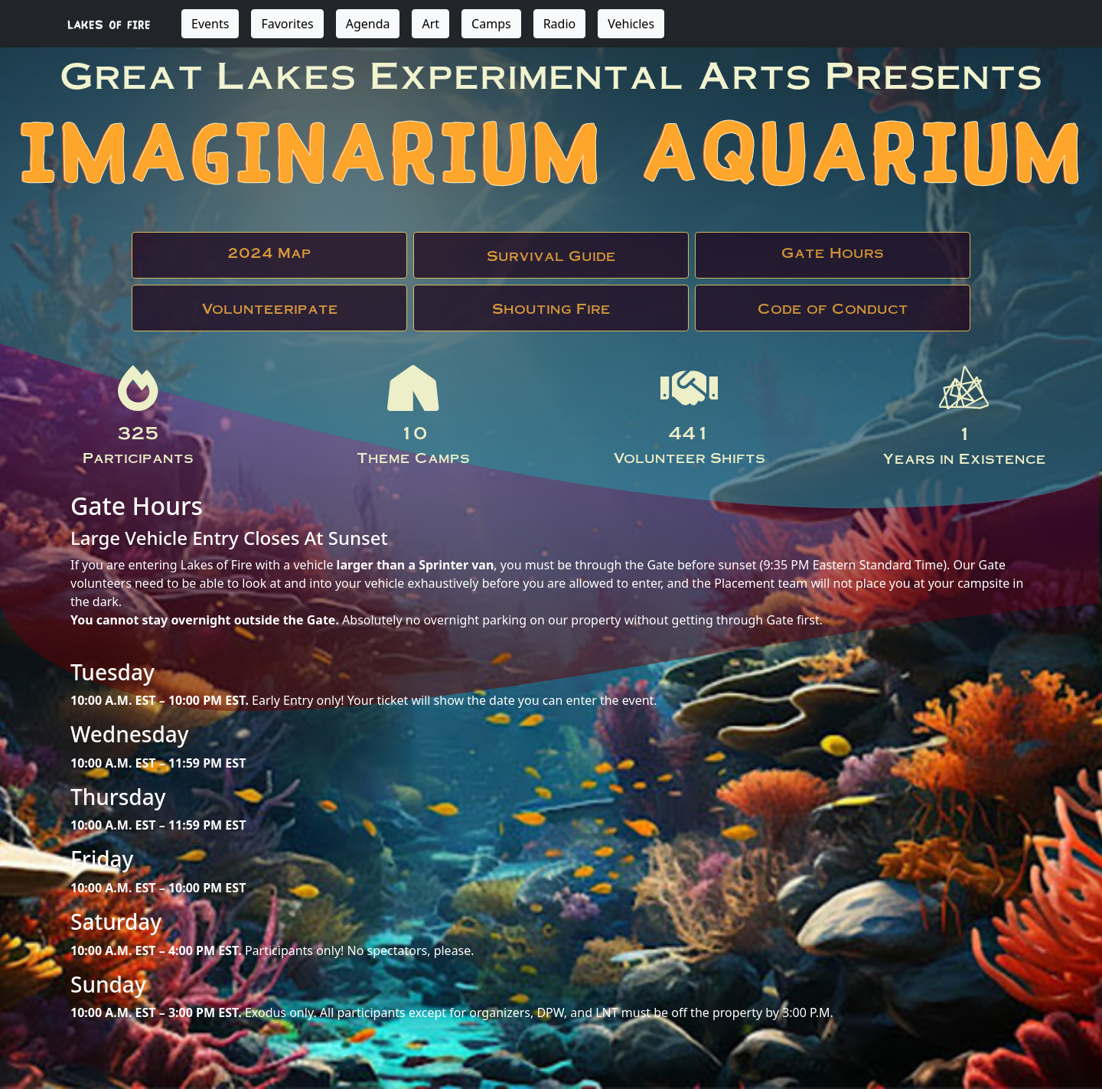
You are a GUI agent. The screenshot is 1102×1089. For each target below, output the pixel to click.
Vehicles (631, 23)
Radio (559, 23)
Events (210, 23)
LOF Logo (963, 387)
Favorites (287, 23)
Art (430, 23)
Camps (491, 23)
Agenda (368, 23)
